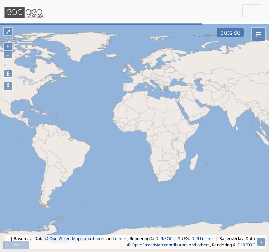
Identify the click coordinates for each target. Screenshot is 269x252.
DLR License (203, 238)
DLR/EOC (164, 238)
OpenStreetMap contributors (77, 238)
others (121, 238)
